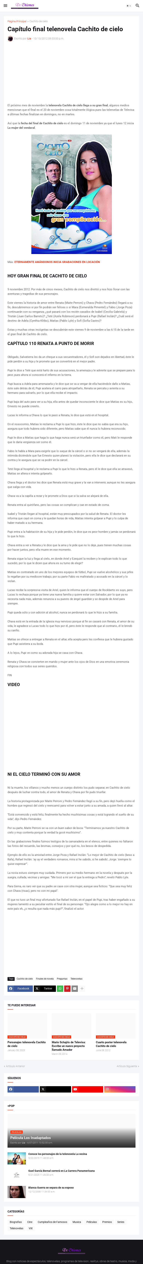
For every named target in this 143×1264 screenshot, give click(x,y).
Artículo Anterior (15, 1066)
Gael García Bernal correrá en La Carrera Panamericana (61, 1170)
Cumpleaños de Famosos (52, 1221)
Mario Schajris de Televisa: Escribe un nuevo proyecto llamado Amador (69, 1046)
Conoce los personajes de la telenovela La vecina (57, 1153)
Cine (29, 1221)
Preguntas (62, 978)
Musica (77, 1221)
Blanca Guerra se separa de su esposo (51, 1187)
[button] (5, 6)
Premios (107, 1221)
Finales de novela (45, 978)
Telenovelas (76, 978)
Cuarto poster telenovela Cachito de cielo (111, 1044)
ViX (31, 1228)
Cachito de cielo (38, 21)
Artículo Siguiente (127, 1066)
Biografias (16, 1221)
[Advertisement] (71, 72)
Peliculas (92, 1221)
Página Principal (17, 21)
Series (120, 1221)
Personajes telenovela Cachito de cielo (27, 1044)
